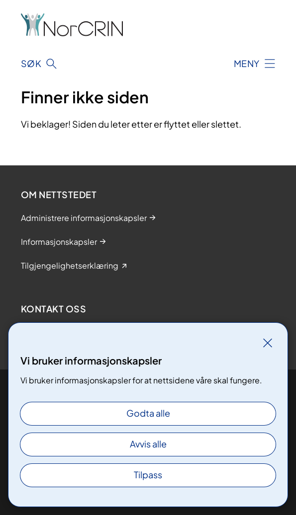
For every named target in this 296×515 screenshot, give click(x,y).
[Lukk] (268, 343)
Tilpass (148, 474)
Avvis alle (148, 443)
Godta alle (148, 413)
